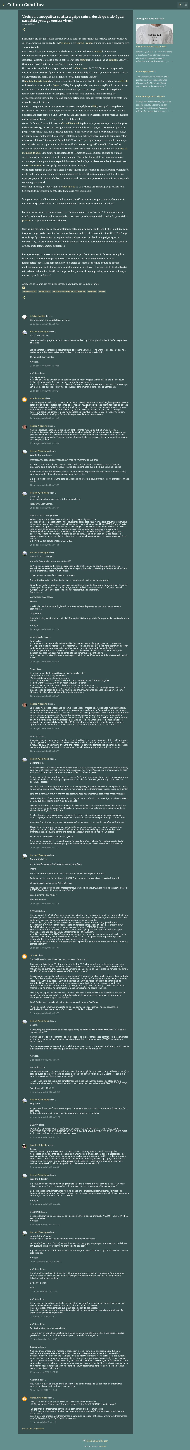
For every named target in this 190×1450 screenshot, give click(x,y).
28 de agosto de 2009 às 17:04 (44, 629)
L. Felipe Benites (37, 316)
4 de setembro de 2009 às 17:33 (45, 1137)
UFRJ (94, 106)
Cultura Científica (25, 4)
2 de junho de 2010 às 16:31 (43, 1316)
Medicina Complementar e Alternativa (69, 291)
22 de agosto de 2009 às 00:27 (44, 324)
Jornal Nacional (70, 123)
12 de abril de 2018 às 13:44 (43, 1390)
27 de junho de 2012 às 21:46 (44, 1372)
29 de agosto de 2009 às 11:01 (44, 847)
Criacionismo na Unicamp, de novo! (151, 46)
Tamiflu (113, 60)
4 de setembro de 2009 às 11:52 (45, 1117)
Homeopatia (44, 291)
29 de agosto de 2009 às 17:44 (44, 948)
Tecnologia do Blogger (95, 1441)
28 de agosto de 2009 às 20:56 (44, 728)
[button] (23, 29)
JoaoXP (33, 955)
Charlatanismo (29, 291)
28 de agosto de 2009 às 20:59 (44, 751)
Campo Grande (84, 43)
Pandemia (92, 291)
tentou (83, 60)
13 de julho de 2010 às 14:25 (43, 1339)
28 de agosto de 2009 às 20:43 (44, 696)
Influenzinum (80, 68)
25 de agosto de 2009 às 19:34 (44, 391)
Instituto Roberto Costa (36, 81)
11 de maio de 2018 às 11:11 (43, 1422)
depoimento (69, 186)
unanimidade (34, 165)
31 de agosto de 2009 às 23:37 (44, 1013)
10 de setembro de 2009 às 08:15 (46, 1261)
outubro (98, 51)
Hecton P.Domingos (39, 331)
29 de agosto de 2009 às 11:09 (44, 903)
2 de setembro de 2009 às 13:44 (45, 1060)
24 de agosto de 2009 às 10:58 (44, 365)
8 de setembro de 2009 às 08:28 (45, 1204)
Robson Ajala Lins (38, 426)
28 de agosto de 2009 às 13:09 (44, 485)
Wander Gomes (37, 398)
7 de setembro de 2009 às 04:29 (45, 1167)
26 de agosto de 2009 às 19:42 (44, 418)
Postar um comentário (33, 1428)
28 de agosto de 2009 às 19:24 (44, 661)
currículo (123, 81)
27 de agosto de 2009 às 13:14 (44, 443)
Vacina (102, 291)
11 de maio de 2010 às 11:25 (43, 1291)
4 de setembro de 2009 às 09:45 (45, 1092)
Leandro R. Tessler (39, 1145)
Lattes (56, 85)
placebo (26, 220)
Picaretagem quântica (146, 71)
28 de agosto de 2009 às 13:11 (44, 508)
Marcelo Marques (38, 1397)
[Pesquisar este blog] (174, 5)
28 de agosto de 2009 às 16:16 (44, 545)
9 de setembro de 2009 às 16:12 (45, 1224)
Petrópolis (65, 43)
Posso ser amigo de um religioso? (150, 96)
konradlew (102, 1446)
